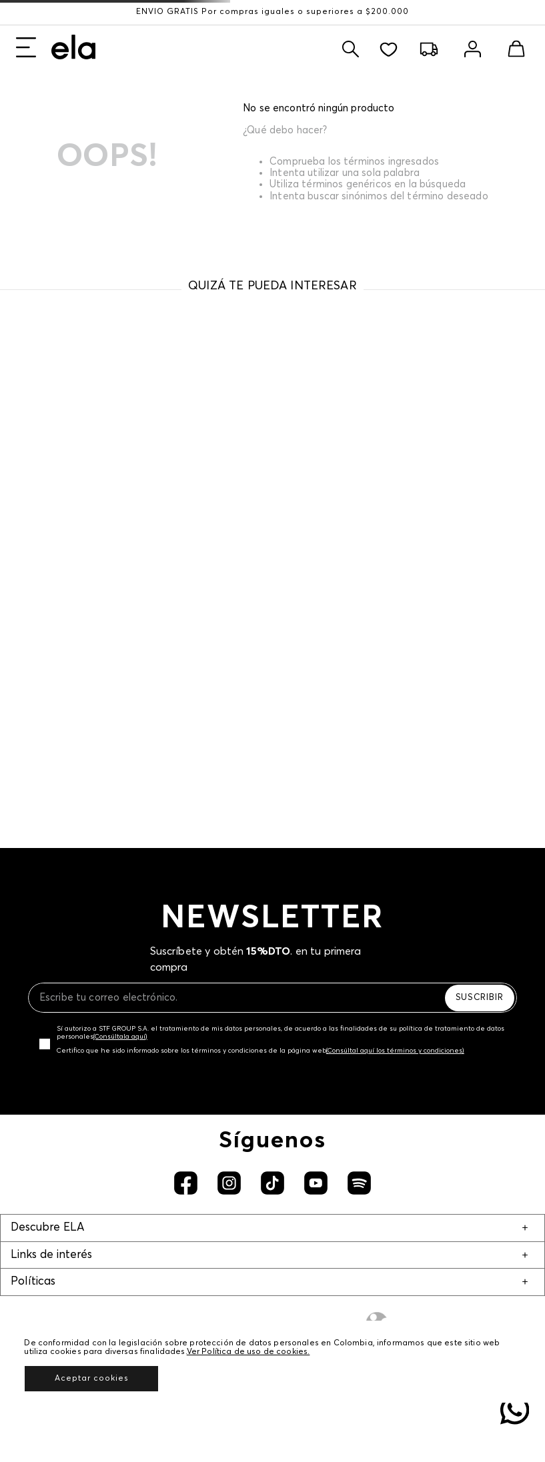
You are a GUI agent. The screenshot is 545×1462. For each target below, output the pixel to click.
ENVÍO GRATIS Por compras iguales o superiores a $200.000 (272, 12)
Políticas (33, 1281)
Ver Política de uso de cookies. (248, 1352)
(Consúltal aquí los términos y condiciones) (395, 1050)
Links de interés (51, 1255)
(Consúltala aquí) (120, 1036)
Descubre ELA (47, 1227)
